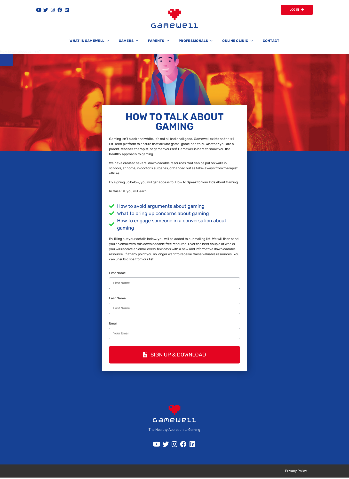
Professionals (196, 41)
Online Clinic (237, 41)
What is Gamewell (89, 41)
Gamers (128, 41)
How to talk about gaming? (20, 52)
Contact (271, 41)
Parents (158, 41)
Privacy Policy (296, 472)
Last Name (117, 299)
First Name (117, 274)
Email (113, 324)
